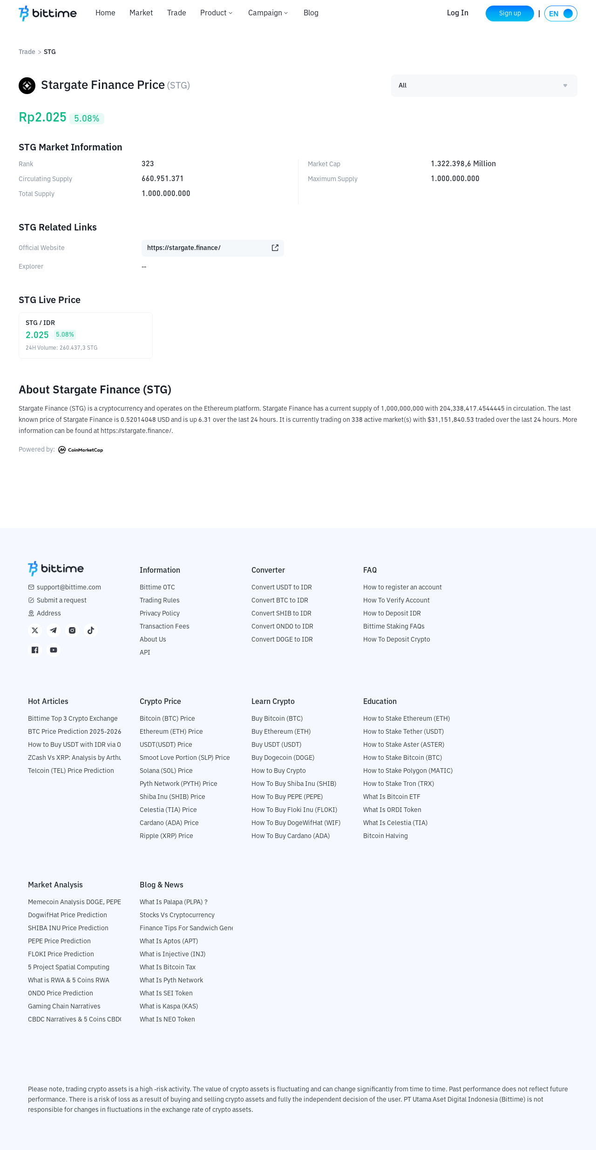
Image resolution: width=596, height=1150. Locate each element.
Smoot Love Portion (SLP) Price (185, 758)
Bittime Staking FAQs (394, 626)
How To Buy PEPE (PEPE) (287, 797)
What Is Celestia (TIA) (395, 823)
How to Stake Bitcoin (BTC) (402, 758)
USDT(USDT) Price (166, 745)
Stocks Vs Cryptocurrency (177, 915)
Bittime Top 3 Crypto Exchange (73, 719)
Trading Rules (160, 600)
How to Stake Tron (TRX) (398, 784)
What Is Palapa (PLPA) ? (174, 902)
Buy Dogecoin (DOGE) (283, 758)
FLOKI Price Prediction (61, 954)
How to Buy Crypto (278, 771)
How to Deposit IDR (392, 613)
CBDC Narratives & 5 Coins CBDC (76, 1019)
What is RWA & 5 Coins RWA (68, 980)
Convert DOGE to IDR (282, 639)
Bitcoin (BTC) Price (167, 719)
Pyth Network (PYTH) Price (178, 784)
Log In (457, 13)
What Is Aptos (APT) (169, 941)
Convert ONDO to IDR (282, 626)
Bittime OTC (157, 587)
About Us (153, 639)
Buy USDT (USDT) (276, 745)
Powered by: (61, 449)
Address (49, 613)
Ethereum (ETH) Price (171, 732)
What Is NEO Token (167, 1019)
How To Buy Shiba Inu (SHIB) (294, 784)
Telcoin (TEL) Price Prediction (71, 771)
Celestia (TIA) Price (168, 810)
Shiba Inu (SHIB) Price (172, 797)
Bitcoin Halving (385, 836)
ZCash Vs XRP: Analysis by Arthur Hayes (86, 758)
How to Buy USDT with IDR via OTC (78, 745)
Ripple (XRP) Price (166, 836)
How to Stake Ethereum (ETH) (406, 719)
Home (105, 13)
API (145, 652)
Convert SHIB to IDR (281, 613)
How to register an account (402, 587)
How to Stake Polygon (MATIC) (408, 771)
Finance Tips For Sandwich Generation (196, 928)
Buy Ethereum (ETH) (281, 732)
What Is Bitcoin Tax (168, 967)
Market (141, 13)
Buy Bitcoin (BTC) (277, 719)
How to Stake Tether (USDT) (403, 732)
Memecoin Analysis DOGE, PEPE (74, 902)
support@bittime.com (69, 587)
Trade (176, 13)
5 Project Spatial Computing (68, 967)
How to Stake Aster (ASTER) (404, 745)
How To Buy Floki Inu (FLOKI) (294, 810)
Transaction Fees (165, 626)
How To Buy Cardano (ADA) (290, 836)
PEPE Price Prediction (59, 941)
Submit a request (62, 600)
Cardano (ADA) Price (169, 823)
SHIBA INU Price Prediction (68, 928)
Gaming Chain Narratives (64, 1006)
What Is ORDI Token (392, 810)
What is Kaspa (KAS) (169, 1006)
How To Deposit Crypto (396, 639)
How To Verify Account (396, 600)
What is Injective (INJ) (173, 954)
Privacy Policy (160, 613)
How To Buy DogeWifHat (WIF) (296, 823)
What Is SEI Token (166, 993)
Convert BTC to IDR (279, 600)
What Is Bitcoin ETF (391, 797)
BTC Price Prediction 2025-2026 (75, 732)
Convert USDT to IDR (281, 587)
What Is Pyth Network (171, 980)
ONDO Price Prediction (60, 993)
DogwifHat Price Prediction (67, 915)
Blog (311, 13)
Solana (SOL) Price (166, 771)
